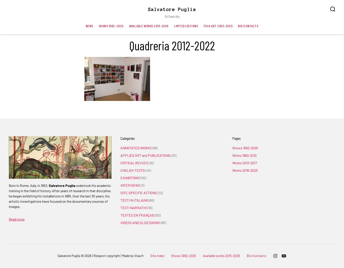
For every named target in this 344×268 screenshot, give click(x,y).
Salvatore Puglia (172, 9)
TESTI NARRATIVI (133, 208)
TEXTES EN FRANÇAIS (137, 215)
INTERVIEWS (130, 185)
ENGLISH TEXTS (132, 170)
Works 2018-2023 (245, 170)
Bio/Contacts (248, 26)
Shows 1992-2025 (111, 26)
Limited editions (186, 26)
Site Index (157, 256)
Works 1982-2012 (244, 155)
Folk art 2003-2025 (218, 26)
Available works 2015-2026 (148, 26)
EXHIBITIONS (130, 178)
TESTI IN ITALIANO (134, 200)
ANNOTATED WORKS (136, 148)
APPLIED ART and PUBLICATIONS (145, 155)
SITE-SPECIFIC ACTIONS (138, 193)
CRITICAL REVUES (134, 163)
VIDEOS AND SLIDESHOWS (140, 223)
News (89, 26)
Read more (17, 219)
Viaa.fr (139, 256)
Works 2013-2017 (244, 163)
